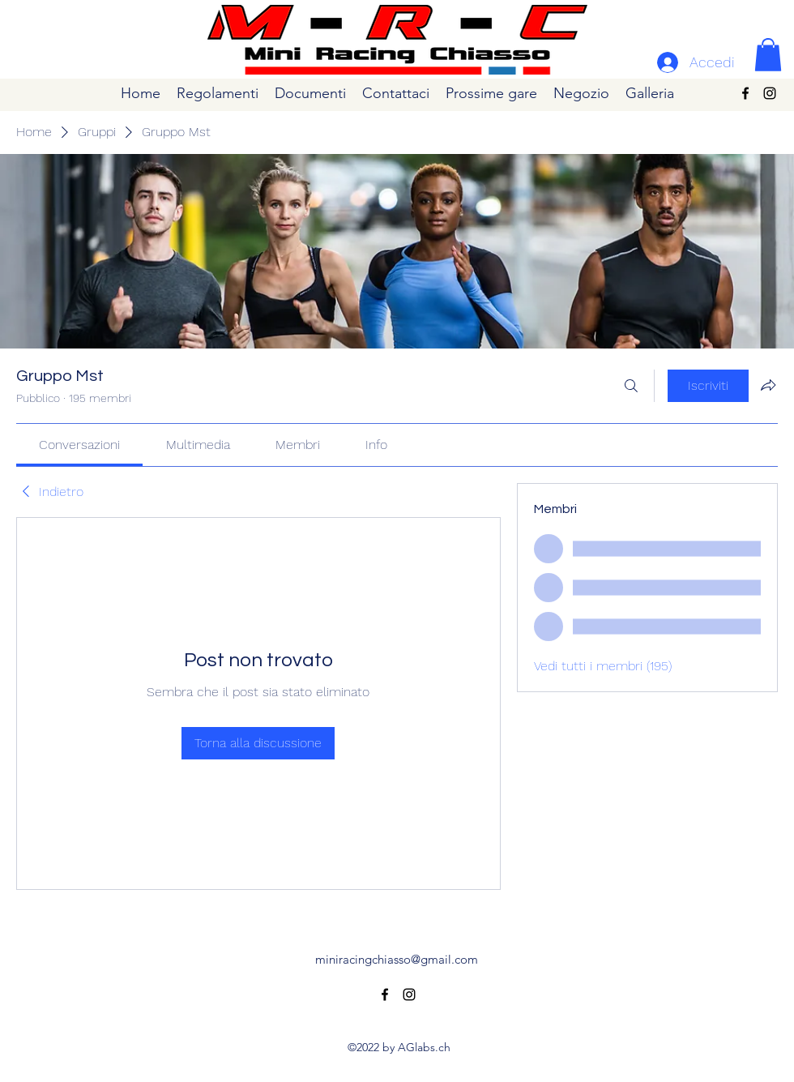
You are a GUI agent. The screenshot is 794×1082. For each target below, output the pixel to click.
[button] (768, 54)
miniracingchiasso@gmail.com (396, 959)
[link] (79, 444)
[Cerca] (631, 386)
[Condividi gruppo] (768, 385)
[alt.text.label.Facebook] (745, 93)
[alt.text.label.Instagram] (770, 93)
